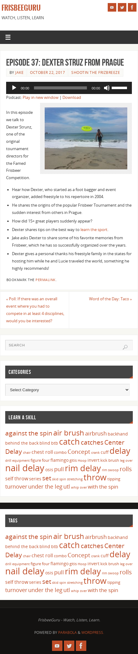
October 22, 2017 (47, 72)
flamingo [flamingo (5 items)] (59, 460)
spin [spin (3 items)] (62, 479)
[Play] (14, 88)
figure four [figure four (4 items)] (40, 460)
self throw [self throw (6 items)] (16, 478)
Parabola (67, 632)
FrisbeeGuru (21, 8)
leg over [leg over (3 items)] (126, 460)
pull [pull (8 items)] (59, 469)
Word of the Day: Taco (110, 299)
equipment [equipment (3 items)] (21, 460)
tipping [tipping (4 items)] (113, 479)
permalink (45, 280)
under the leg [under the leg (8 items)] (45, 486)
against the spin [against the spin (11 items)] (28, 433)
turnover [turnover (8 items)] (16, 486)
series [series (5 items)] (35, 479)
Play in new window (40, 97)
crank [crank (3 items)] (95, 452)
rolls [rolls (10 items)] (126, 469)
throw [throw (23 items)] (95, 477)
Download (71, 97)
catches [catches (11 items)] (92, 442)
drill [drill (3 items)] (8, 460)
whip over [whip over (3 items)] (79, 487)
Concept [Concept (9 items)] (79, 452)
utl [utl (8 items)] (66, 486)
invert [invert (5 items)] (93, 460)
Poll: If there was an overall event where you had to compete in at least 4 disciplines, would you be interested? (35, 309)
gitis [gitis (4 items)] (73, 460)
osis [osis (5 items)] (49, 469)
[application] (69, 88)
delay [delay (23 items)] (120, 450)
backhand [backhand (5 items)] (118, 434)
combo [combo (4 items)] (60, 452)
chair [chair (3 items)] (27, 452)
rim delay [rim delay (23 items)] (83, 468)
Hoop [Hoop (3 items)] (82, 460)
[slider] (60, 87)
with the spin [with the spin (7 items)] (103, 486)
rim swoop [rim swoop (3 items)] (110, 470)
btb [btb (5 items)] (54, 443)
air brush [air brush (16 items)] (68, 433)
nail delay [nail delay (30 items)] (24, 468)
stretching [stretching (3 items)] (75, 479)
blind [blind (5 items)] (44, 443)
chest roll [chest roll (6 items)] (42, 452)
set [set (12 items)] (46, 477)
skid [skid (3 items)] (55, 479)
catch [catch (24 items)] (69, 441)
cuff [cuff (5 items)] (105, 452)
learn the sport (93, 229)
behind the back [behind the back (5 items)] (22, 443)
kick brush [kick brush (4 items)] (109, 460)
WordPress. (92, 632)
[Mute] (107, 88)
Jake (19, 72)
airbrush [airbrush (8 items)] (96, 433)
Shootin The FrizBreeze (95, 72)
